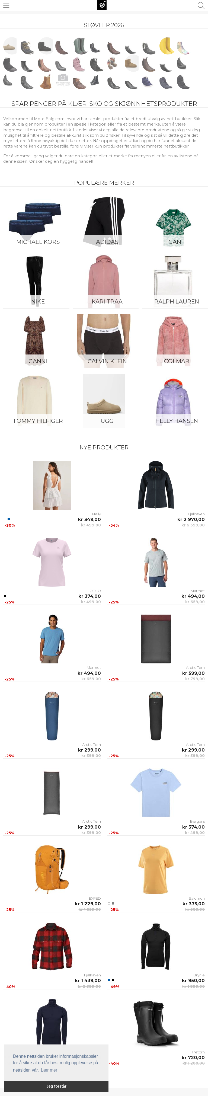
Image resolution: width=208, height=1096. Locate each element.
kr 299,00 (89, 750)
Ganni (37, 361)
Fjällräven (196, 514)
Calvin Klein (107, 361)
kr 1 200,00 (194, 1063)
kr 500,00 (195, 909)
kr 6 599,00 (193, 525)
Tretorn (198, 1052)
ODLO (95, 591)
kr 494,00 (193, 596)
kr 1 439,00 (88, 980)
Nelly (96, 514)
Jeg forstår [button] (56, 1086)
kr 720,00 (193, 1057)
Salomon (197, 898)
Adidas (107, 241)
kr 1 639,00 (90, 909)
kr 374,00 (89, 596)
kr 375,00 (194, 903)
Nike (38, 301)
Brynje (199, 975)
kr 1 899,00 (193, 986)
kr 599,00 (193, 673)
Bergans (197, 821)
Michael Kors (38, 241)
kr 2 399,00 (89, 986)
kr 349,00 (89, 519)
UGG (107, 420)
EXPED (95, 898)
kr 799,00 (195, 679)
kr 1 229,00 (88, 903)
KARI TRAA (107, 301)
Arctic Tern (195, 667)
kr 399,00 (91, 755)
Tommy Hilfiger (38, 420)
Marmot (198, 591)
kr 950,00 (193, 980)
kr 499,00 (91, 525)
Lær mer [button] (49, 1070)
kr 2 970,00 (191, 519)
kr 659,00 (195, 602)
